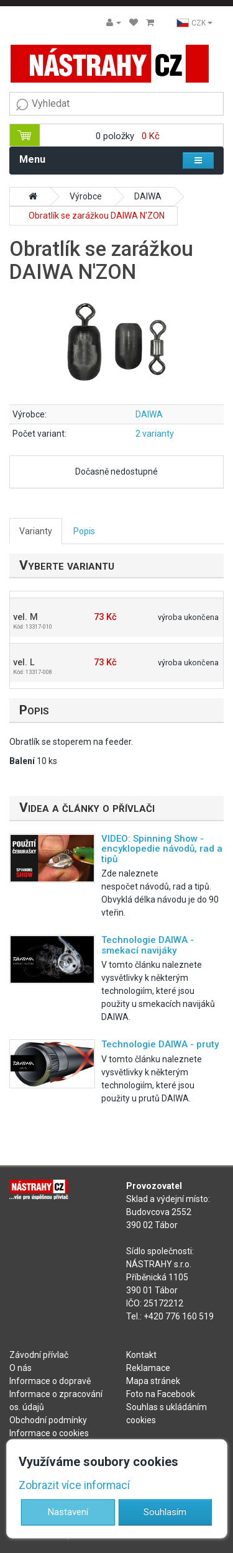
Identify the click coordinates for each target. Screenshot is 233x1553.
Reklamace (148, 1368)
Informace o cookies (49, 1433)
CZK (194, 23)
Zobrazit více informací (74, 1484)
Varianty (35, 531)
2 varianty (154, 434)
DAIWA (148, 196)
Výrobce (86, 196)
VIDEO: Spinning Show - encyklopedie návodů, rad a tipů (161, 849)
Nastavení (68, 1512)
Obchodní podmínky (48, 1420)
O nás (20, 1368)
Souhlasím (165, 1512)
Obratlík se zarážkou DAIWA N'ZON (97, 216)
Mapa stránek (153, 1381)
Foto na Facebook (160, 1394)
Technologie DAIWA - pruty (160, 1044)
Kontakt (141, 1355)
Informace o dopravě (50, 1381)
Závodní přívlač (38, 1355)
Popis (84, 531)
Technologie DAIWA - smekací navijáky (147, 945)
